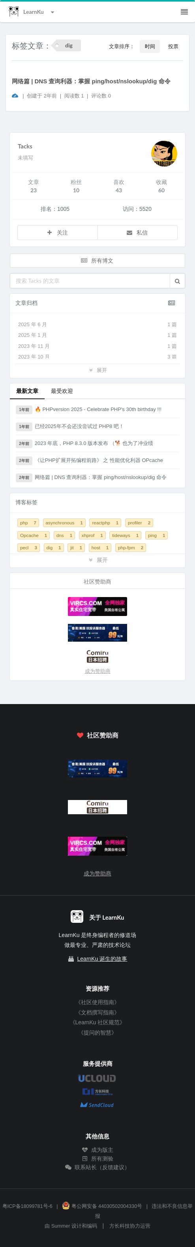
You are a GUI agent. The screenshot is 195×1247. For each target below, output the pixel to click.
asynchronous (64, 522)
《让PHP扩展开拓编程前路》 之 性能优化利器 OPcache (89, 460)
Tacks (25, 146)
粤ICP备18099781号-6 (27, 1206)
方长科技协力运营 (129, 1226)
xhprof (92, 535)
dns (64, 535)
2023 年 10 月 (97, 357)
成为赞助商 (98, 671)
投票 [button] (173, 46)
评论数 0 (101, 96)
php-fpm (130, 547)
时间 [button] (150, 46)
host (100, 547)
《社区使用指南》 (97, 1002)
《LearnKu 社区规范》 (98, 1022)
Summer (60, 1226)
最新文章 (27, 390)
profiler (139, 522)
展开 (97, 369)
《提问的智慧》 (97, 1032)
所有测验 (97, 1158)
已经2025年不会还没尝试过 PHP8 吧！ (70, 427)
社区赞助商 (97, 735)
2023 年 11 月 (97, 346)
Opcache (33, 535)
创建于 (42, 96)
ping (156, 535)
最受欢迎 (62, 390)
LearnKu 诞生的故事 (102, 959)
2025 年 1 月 (97, 335)
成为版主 (97, 1150)
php (28, 522)
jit (76, 547)
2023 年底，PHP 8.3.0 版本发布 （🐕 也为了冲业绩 (84, 443)
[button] (177, 280)
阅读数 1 (74, 96)
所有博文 (97, 260)
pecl (28, 547)
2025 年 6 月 (97, 324)
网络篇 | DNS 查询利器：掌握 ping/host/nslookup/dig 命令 (91, 81)
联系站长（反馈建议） (97, 1167)
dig (54, 547)
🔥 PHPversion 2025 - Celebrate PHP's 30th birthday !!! (88, 410)
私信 (137, 232)
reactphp (105, 522)
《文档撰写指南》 (97, 1012)
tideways (125, 535)
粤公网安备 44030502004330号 (102, 1206)
